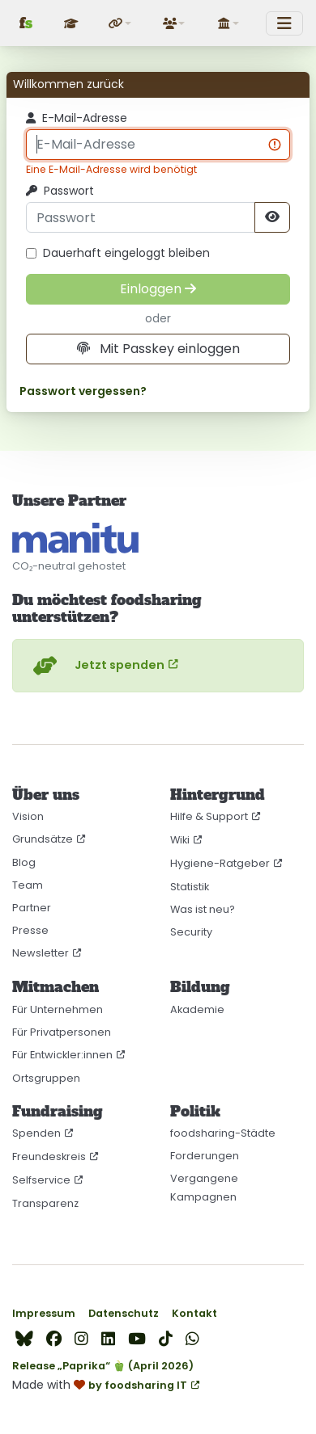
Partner (31, 908)
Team (27, 885)
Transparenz (45, 1203)
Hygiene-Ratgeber (220, 863)
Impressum (43, 1313)
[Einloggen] (158, 289)
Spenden (36, 1133)
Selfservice (41, 1180)
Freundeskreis (49, 1156)
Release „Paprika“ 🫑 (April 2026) (103, 1366)
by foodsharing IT (137, 1385)
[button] (121, 23)
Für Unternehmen (57, 1009)
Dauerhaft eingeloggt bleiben (118, 253)
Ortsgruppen (46, 1078)
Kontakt (194, 1313)
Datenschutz (123, 1313)
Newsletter (40, 953)
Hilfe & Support (209, 816)
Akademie (197, 1009)
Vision (28, 816)
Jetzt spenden (96, 666)
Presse (30, 930)
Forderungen (204, 1156)
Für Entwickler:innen (62, 1055)
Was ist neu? (202, 909)
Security (191, 932)
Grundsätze (42, 839)
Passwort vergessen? (83, 391)
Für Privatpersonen (61, 1032)
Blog (24, 862)
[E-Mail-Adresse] (158, 144)
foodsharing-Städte (222, 1133)
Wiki (180, 840)
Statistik (189, 887)
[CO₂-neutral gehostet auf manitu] (75, 538)
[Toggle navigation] (284, 23)
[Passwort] (140, 217)
